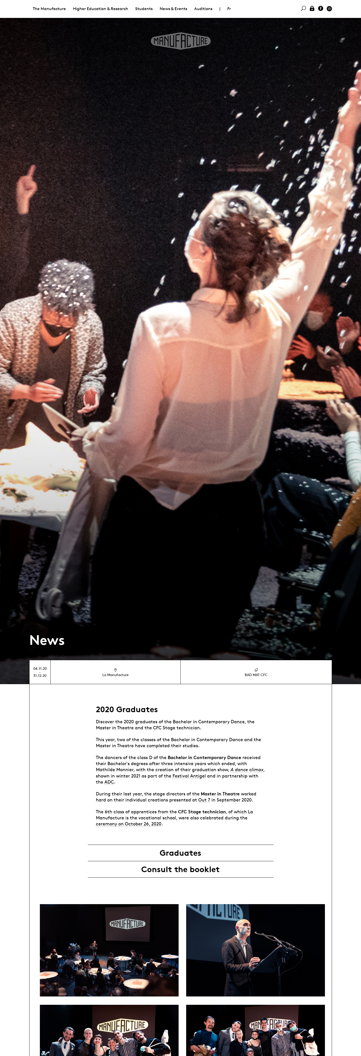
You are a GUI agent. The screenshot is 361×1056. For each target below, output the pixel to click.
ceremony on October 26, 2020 (128, 823)
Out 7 (204, 799)
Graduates (180, 853)
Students (144, 8)
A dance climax (247, 769)
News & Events (173, 8)
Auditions (203, 8)
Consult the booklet (180, 869)
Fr (229, 8)
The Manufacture (49, 8)
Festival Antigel (189, 776)
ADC (109, 782)
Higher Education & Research (100, 8)
